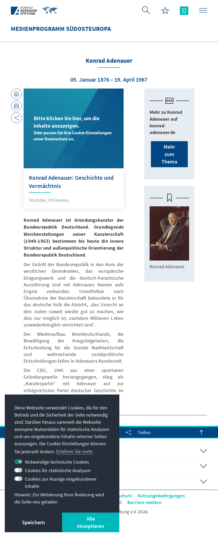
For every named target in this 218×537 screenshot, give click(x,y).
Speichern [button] (33, 522)
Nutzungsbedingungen (161, 496)
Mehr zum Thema (169, 154)
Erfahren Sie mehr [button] (74, 451)
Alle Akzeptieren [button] (90, 522)
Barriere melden (144, 502)
